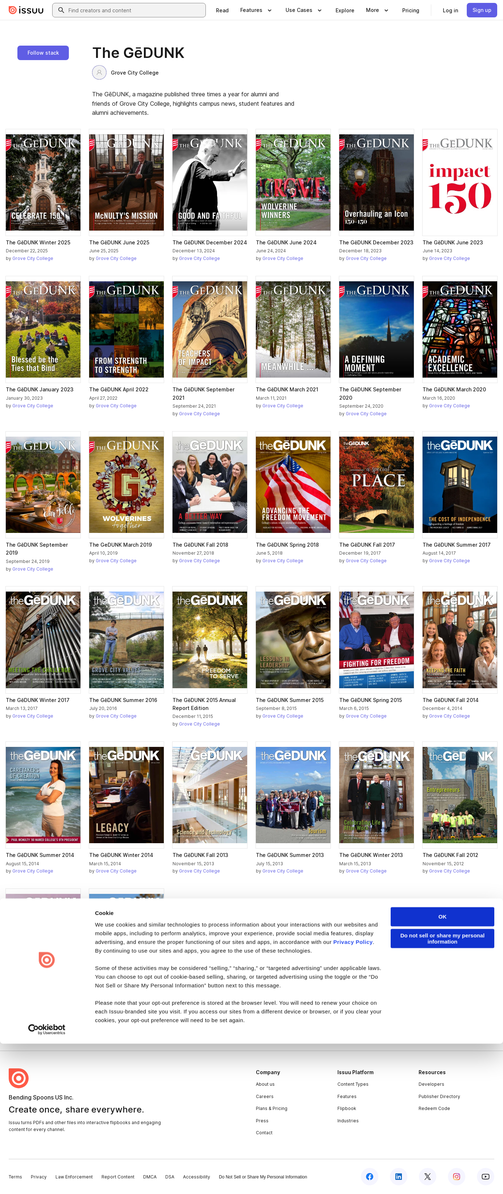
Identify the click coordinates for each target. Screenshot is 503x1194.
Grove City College (125, 72)
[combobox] (135, 10)
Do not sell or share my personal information (442, 1089)
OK (442, 1067)
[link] (222, 10)
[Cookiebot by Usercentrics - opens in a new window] (47, 1179)
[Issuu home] (26, 10)
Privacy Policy (353, 1092)
